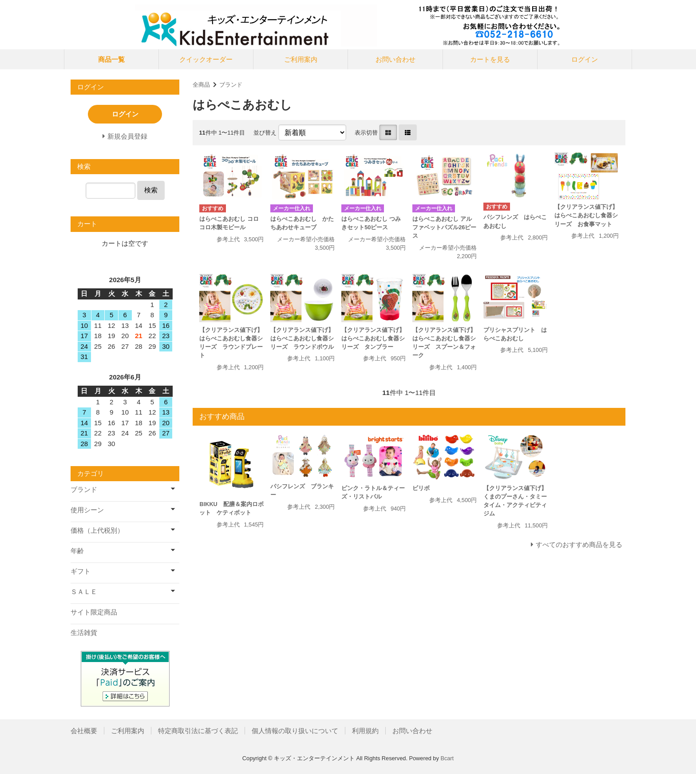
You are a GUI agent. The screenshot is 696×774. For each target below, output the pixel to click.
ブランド (230, 84)
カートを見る (490, 59)
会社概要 (84, 730)
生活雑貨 (84, 632)
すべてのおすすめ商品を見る (579, 544)
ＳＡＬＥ (84, 591)
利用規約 (365, 730)
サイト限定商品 (94, 612)
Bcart (447, 758)
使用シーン (87, 510)
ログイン (584, 59)
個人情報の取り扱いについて (295, 730)
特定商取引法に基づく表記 (198, 730)
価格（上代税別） (97, 530)
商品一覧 (111, 59)
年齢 (77, 551)
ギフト (81, 571)
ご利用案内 (300, 59)
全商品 (201, 84)
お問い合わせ (395, 59)
